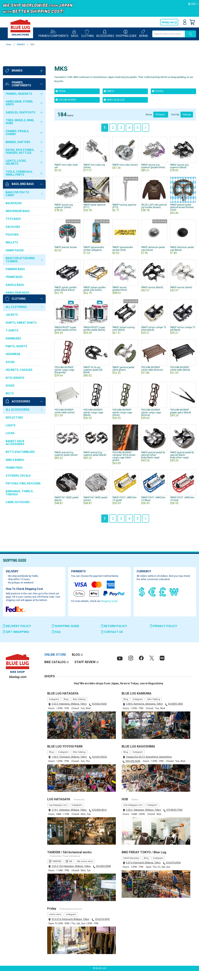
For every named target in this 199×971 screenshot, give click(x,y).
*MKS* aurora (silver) (181, 271)
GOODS (157, 75)
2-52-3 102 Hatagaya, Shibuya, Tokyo (71, 866)
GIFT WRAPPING (16, 632)
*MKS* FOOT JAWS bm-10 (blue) (153, 474)
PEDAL (61, 75)
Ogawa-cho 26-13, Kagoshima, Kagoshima (149, 756)
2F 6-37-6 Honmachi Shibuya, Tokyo (70, 919)
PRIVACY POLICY (163, 626)
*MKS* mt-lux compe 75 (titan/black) (153, 312)
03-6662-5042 (99, 703)
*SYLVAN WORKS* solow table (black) (180, 352)
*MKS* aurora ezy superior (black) (179, 150)
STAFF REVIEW (85, 662)
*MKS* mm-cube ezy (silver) (94, 150)
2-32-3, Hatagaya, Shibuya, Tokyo (68, 703)
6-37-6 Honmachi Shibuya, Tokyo (143, 862)
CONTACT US (112, 632)
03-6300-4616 (99, 809)
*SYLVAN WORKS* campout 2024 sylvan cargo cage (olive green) (123, 440)
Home (8, 44)
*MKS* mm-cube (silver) (125, 148)
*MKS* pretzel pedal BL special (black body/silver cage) (182, 431)
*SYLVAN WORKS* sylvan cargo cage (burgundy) (64, 354)
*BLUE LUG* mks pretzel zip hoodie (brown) (154, 190)
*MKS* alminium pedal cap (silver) (153, 232)
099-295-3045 (133, 761)
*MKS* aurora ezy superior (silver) (63, 190)
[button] (193, 4)
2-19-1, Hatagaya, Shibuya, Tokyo (68, 809)
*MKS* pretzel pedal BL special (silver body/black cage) (153, 431)
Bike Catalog (79, 699)
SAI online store (85, 861)
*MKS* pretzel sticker (65, 231)
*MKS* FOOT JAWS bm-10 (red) (182, 474)
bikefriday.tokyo (131, 858)
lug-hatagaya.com (58, 805)
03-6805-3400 (175, 703)
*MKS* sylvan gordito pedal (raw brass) (94, 272)
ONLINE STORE (55, 654)
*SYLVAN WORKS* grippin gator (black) (180, 395)
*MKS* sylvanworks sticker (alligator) (93, 232)
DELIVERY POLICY (17, 626)
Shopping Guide (109, 601)
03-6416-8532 (99, 756)
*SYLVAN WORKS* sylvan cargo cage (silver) (122, 396)
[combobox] (168, 33)
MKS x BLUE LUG (114, 83)
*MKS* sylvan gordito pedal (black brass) (65, 272)
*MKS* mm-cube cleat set (66, 150)
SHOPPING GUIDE (65, 626)
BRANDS (21, 44)
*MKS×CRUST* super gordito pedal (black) (94, 312)
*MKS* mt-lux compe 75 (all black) (182, 312)
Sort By (175, 98)
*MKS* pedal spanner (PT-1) (94, 190)
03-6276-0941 (102, 919)
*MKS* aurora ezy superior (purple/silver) (153, 150)
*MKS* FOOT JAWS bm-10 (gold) (124, 474)
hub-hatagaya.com (132, 805)
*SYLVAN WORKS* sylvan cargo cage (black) (93, 396)
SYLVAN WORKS (66, 83)
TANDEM (56, 861)
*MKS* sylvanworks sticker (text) (122, 232)
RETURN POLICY (114, 626)
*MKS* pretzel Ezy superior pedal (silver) (66, 437)
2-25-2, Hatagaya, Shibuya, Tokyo (143, 809)
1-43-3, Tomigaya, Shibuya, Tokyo (69, 756)
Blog (66, 699)
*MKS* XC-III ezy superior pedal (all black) (92, 354)
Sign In (184, 22)
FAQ (56, 632)
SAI (70, 861)
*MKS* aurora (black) (152, 271)
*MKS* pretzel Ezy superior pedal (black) (94, 437)
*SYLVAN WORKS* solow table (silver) (64, 395)
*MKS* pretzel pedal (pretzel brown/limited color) (182, 191)
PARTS (109, 75)
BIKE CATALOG (55, 662)
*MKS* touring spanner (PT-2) (124, 190)
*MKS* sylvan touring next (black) (123, 312)
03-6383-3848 (103, 866)
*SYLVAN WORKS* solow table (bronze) (152, 352)
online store (55, 914)
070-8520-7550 (174, 809)
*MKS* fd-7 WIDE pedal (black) (66, 474)
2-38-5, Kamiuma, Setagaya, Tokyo (144, 703)
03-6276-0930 (173, 862)
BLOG (76, 654)
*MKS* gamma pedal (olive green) (123, 352)
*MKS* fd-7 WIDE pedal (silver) (95, 474)
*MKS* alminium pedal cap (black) (182, 232)
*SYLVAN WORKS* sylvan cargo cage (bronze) (151, 396)
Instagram (54, 699)
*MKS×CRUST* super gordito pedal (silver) (65, 312)
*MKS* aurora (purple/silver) (119, 272)
